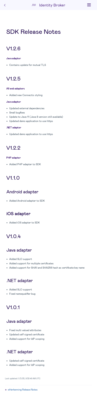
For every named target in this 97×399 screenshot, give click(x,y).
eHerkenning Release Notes (22, 389)
